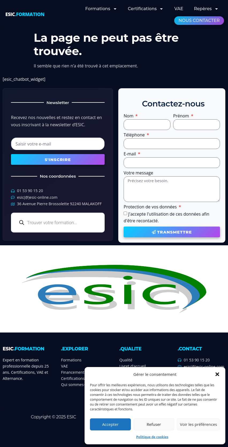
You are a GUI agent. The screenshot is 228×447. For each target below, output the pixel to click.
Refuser (154, 424)
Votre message (138, 173)
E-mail (130, 154)
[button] (217, 374)
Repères (206, 9)
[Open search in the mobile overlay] (58, 222)
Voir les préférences (198, 424)
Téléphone (135, 135)
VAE (178, 8)
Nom (129, 116)
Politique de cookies (152, 437)
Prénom (181, 116)
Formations (101, 9)
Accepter (110, 424)
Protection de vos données (151, 207)
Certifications (146, 9)
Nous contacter (199, 20)
